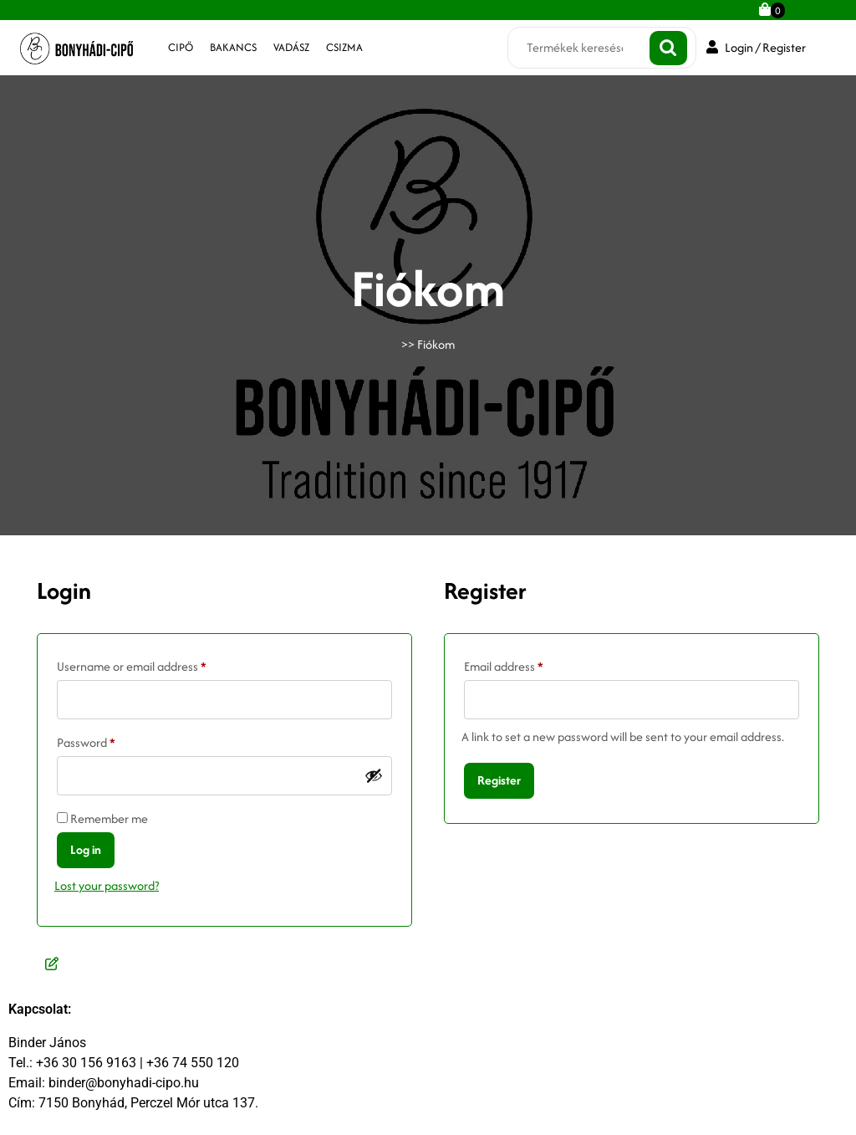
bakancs (233, 47)
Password (109, 740)
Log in (85, 849)
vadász (291, 47)
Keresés (668, 48)
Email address (527, 664)
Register (499, 780)
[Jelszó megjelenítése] (373, 775)
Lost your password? (106, 885)
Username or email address (155, 664)
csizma (344, 47)
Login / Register (756, 47)
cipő (180, 47)
